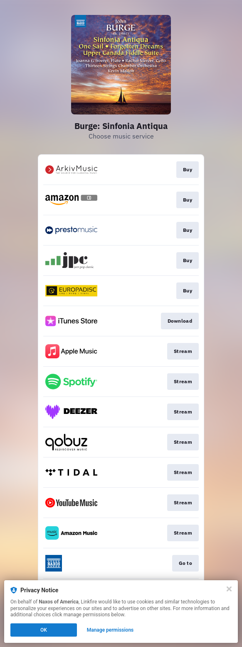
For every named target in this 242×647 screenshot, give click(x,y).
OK (43, 630)
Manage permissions (110, 630)
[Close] (229, 589)
